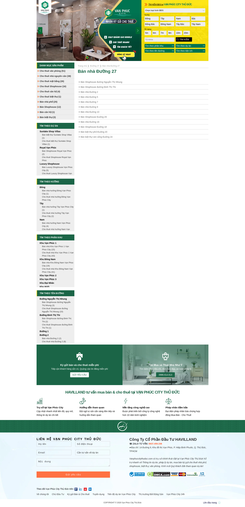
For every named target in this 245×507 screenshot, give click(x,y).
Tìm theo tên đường (155, 51)
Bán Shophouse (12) (50, 107)
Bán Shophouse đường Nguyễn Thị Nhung (101, 82)
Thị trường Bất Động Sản (151, 495)
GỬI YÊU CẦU (79, 375)
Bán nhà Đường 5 (89, 97)
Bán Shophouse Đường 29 (94, 117)
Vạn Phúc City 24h (175, 495)
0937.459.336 (155, 443)
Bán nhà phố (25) (48, 102)
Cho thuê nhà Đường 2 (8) (54, 341)
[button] (87, 57)
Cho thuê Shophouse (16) (53, 86)
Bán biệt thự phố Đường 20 (94, 132)
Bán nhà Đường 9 (89, 107)
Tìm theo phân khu (154, 46)
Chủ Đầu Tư (58, 495)
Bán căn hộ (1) (47, 112)
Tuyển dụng (98, 495)
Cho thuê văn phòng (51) (52, 71)
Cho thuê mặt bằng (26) (52, 81)
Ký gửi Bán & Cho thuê (78, 495)
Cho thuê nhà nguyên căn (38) (55, 76)
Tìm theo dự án (183, 46)
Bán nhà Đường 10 (90, 112)
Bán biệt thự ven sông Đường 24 (96, 137)
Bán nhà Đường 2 (89, 92)
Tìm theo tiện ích (184, 51)
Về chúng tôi (43, 495)
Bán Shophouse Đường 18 (94, 127)
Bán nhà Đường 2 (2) (51, 338)
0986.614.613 (165, 375)
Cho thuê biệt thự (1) (50, 96)
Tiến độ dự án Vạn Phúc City (122, 495)
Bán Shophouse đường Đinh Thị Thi (98, 87)
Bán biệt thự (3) (48, 117)
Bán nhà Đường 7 (89, 102)
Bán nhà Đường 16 (90, 122)
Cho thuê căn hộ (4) (50, 91)
